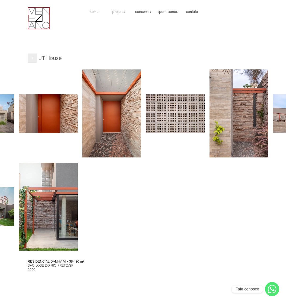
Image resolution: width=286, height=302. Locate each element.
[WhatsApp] (272, 289)
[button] (118, 11)
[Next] (32, 58)
